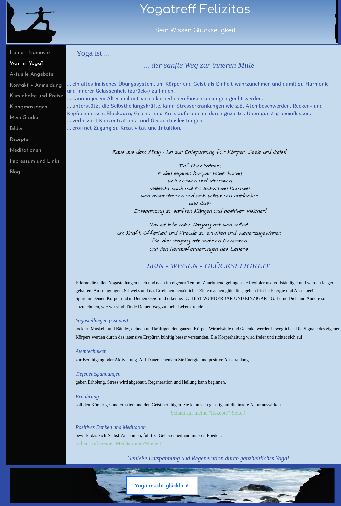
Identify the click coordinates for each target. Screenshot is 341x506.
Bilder (16, 128)
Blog (15, 172)
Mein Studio (24, 117)
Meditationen (25, 150)
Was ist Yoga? (26, 63)
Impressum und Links (35, 161)
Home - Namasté (30, 52)
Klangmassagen (28, 107)
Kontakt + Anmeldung (36, 85)
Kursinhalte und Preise (36, 96)
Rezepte (19, 139)
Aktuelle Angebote (31, 74)
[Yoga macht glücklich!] (162, 485)
